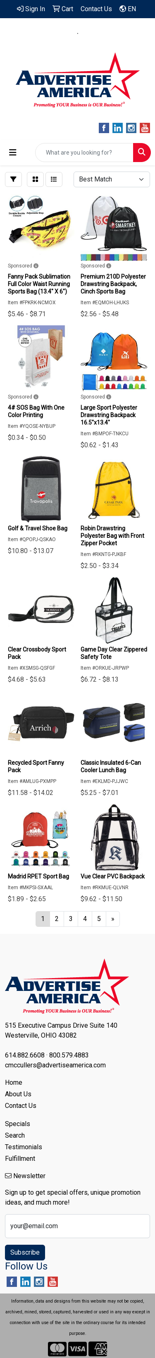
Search (15, 1135)
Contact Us (20, 1106)
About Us (18, 1094)
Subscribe (25, 1252)
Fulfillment (20, 1158)
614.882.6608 (50, 33)
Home (13, 1082)
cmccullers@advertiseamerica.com (77, 43)
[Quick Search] (84, 152)
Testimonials (23, 1147)
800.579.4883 (105, 33)
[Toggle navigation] (12, 152)
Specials (17, 1124)
